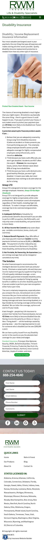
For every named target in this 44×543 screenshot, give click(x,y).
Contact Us (28, 466)
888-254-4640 (7, 17)
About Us (7, 466)
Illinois (25, 485)
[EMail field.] (22, 395)
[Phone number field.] (22, 402)
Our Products (9, 462)
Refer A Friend (29, 457)
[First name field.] (22, 382)
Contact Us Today (22, 355)
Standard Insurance (9, 341)
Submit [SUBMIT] (21, 415)
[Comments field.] (22, 408)
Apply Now (26, 17)
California (30, 478)
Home (6, 457)
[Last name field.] (22, 389)
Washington (23, 518)
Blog (26, 462)
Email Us (17, 17)
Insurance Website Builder (22, 538)
